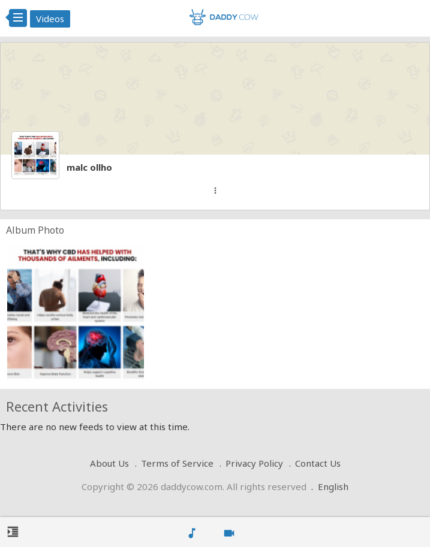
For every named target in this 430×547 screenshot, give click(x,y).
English (333, 486)
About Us (109, 463)
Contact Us (318, 463)
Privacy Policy (254, 463)
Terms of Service (177, 463)
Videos (50, 19)
